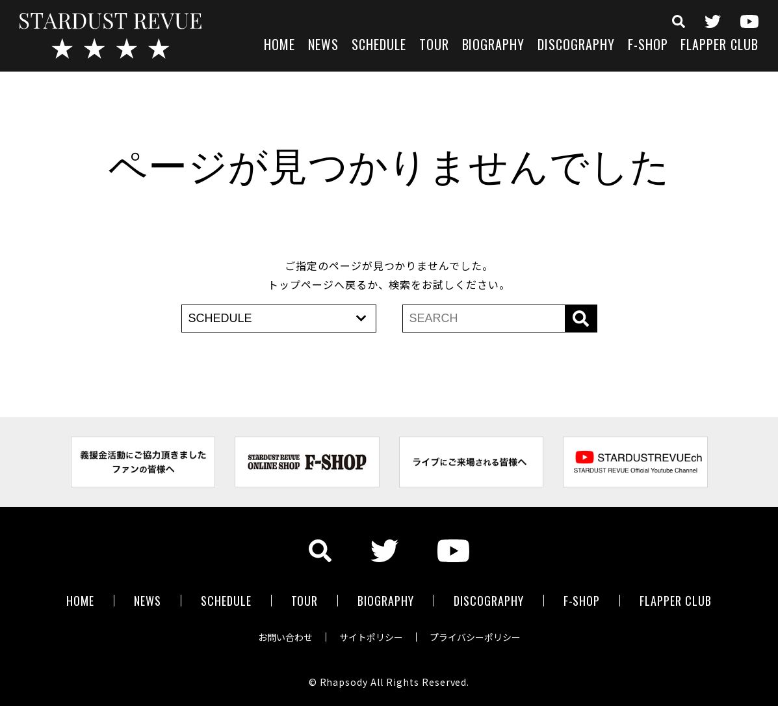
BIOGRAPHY (493, 46)
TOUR (434, 46)
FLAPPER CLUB (720, 46)
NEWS (323, 46)
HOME (279, 46)
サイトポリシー (371, 637)
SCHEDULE (379, 46)
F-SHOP (648, 46)
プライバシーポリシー (475, 637)
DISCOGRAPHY (576, 46)
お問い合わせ (285, 637)
